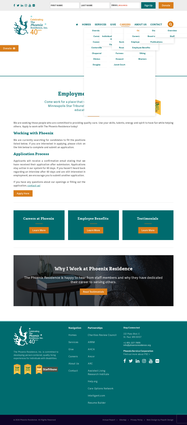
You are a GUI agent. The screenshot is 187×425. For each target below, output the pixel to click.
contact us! (33, 185)
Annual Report (109, 420)
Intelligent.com (96, 395)
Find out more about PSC (136, 354)
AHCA (91, 349)
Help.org (93, 381)
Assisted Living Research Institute (98, 372)
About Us (141, 24)
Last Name (87, 5)
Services (101, 24)
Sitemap (123, 420)
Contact (156, 24)
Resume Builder (97, 402)
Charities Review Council (102, 335)
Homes (72, 335)
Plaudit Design (167, 420)
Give (113, 24)
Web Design (152, 420)
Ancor (91, 356)
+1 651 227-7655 (131, 343)
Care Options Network (100, 388)
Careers (125, 24)
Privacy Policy (137, 420)
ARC (90, 363)
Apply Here (23, 193)
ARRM (91, 342)
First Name (57, 5)
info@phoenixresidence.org (137, 345)
